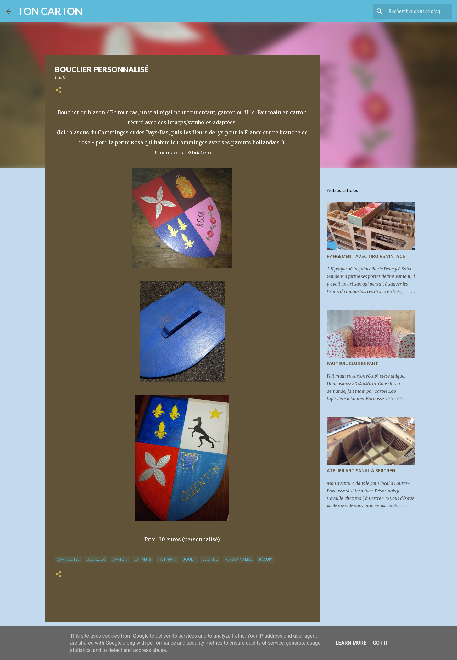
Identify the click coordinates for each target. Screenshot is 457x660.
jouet (189, 559)
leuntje (210, 559)
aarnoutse (68, 559)
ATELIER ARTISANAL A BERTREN (361, 470)
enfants (143, 559)
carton (119, 559)
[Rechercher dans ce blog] (419, 11)
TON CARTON (50, 11)
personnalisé (238, 559)
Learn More (351, 643)
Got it (380, 643)
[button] (58, 90)
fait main (167, 559)
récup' (265, 559)
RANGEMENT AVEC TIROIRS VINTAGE (366, 256)
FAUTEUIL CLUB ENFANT (352, 363)
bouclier (96, 559)
